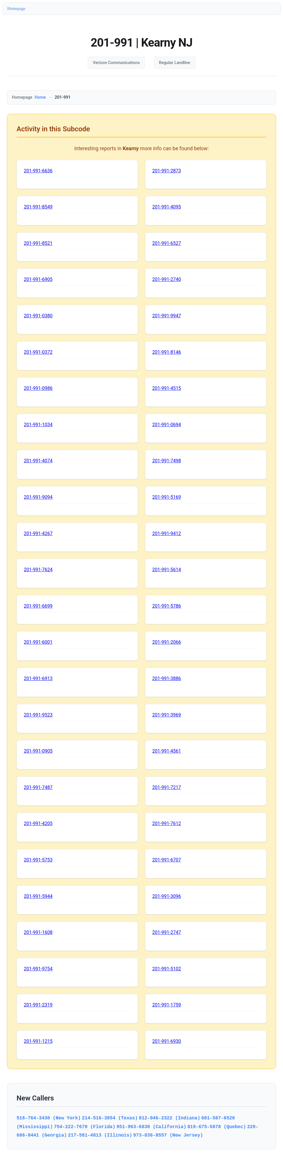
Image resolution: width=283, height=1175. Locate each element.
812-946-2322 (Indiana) (169, 1118)
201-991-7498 (166, 460)
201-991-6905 (38, 279)
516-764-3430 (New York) (49, 1118)
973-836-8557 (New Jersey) (168, 1135)
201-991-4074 (38, 460)
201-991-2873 (166, 171)
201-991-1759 (166, 1005)
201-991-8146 (166, 352)
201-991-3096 (166, 896)
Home (40, 97)
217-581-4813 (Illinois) (100, 1135)
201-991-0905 (38, 751)
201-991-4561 (166, 751)
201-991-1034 (38, 424)
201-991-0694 (166, 424)
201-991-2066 (166, 642)
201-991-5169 (166, 497)
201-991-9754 (38, 969)
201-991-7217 (166, 787)
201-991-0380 (38, 315)
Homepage (16, 8)
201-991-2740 (166, 279)
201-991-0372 (38, 352)
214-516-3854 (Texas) (110, 1118)
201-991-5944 (38, 896)
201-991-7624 (38, 569)
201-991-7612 (166, 823)
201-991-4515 (166, 388)
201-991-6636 (38, 171)
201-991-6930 (166, 1041)
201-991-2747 (166, 932)
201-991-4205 (38, 823)
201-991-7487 (38, 787)
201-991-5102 (166, 969)
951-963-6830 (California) (151, 1126)
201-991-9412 (166, 533)
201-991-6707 (166, 860)
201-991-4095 (166, 207)
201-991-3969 (166, 715)
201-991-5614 (166, 569)
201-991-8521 (38, 243)
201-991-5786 (166, 606)
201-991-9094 (38, 497)
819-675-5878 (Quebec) (216, 1126)
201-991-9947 (166, 315)
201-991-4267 (38, 533)
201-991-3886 (166, 678)
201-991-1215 (38, 1041)
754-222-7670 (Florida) (84, 1126)
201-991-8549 (38, 207)
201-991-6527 (166, 243)
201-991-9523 (38, 715)
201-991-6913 (38, 678)
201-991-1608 (38, 932)
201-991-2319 (38, 1005)
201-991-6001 (38, 642)
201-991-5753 (38, 860)
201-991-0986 (38, 388)
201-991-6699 (38, 606)
